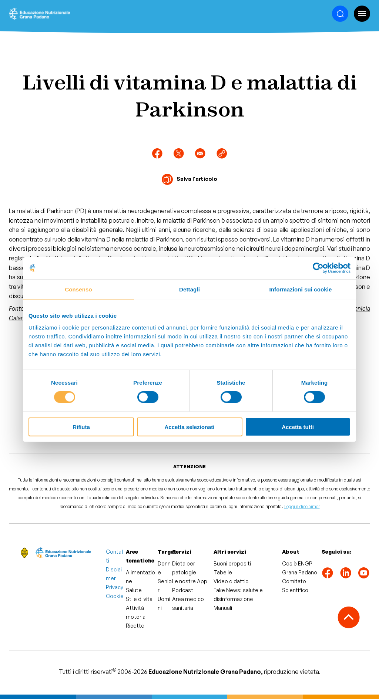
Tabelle (223, 572)
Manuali (223, 608)
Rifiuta (81, 426)
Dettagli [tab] (189, 289)
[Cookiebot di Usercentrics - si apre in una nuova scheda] (318, 268)
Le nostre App (189, 581)
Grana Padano (299, 572)
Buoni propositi (232, 563)
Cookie (115, 596)
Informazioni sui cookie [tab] (300, 289)
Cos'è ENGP (297, 563)
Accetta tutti (298, 426)
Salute (134, 590)
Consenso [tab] (78, 289)
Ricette (135, 625)
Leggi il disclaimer (302, 506)
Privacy (114, 587)
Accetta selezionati (189, 426)
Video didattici (231, 581)
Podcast (182, 590)
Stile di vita (139, 599)
